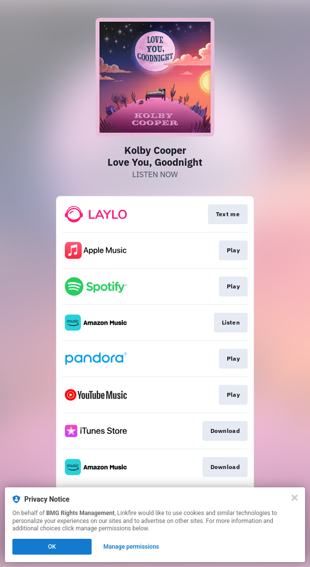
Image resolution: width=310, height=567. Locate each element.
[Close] (295, 498)
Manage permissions (131, 546)
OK (52, 546)
